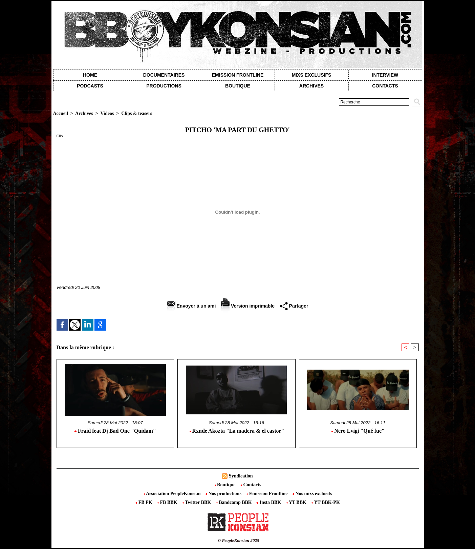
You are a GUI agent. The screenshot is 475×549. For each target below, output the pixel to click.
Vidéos (107, 113)
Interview (385, 75)
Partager (294, 306)
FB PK (144, 502)
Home (90, 75)
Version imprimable (248, 306)
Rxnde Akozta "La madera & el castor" (236, 431)
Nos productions (223, 493)
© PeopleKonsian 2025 (238, 540)
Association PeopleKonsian (172, 493)
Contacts (250, 484)
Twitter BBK (197, 502)
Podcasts (90, 86)
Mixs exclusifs (311, 75)
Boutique (237, 86)
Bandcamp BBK (234, 502)
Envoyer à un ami (191, 306)
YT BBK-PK (325, 502)
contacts (385, 86)
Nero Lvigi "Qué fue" (358, 431)
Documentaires (164, 75)
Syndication (241, 475)
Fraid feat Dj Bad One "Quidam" (115, 431)
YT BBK (297, 502)
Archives (311, 86)
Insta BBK (269, 502)
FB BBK (167, 502)
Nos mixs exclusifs (312, 493)
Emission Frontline (237, 75)
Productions (163, 86)
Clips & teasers (136, 113)
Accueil (60, 113)
